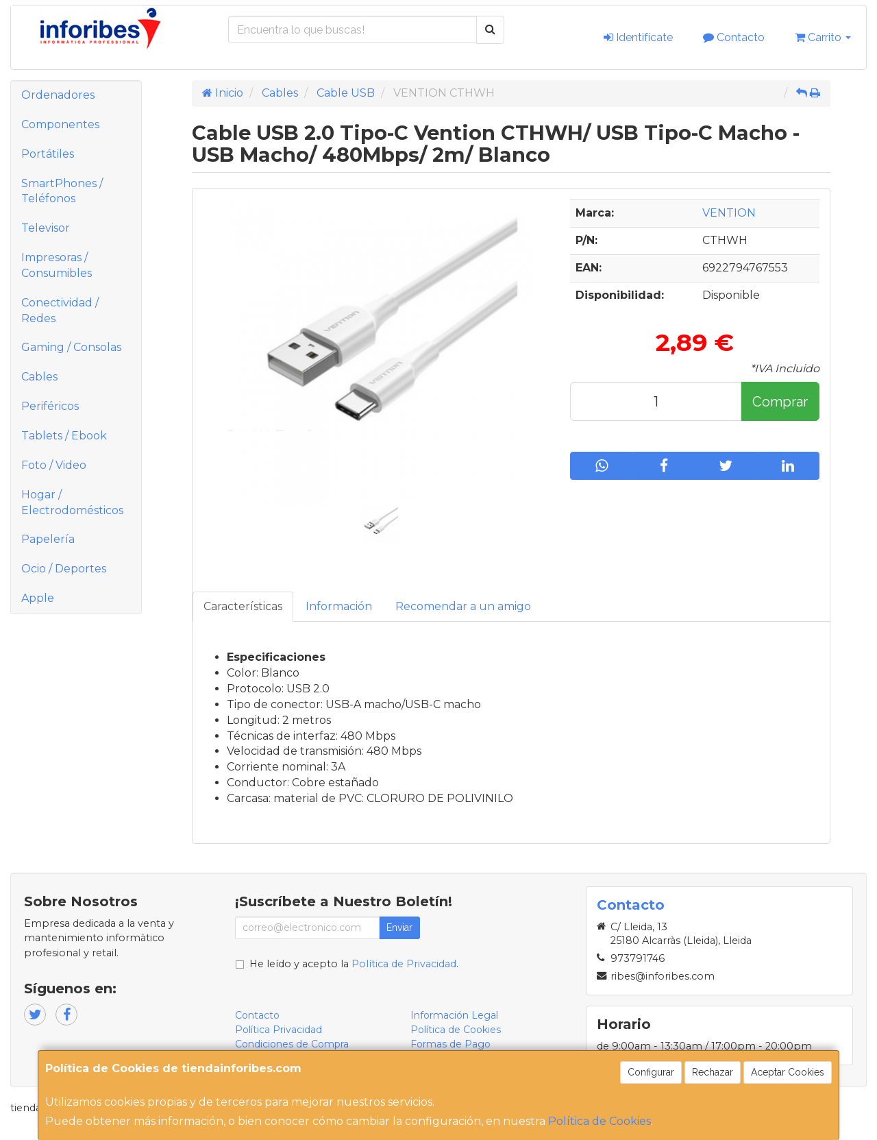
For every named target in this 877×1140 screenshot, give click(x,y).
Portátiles (47, 153)
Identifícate (638, 37)
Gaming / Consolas (71, 347)
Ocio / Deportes (63, 568)
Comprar (780, 401)
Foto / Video (53, 465)
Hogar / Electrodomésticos (72, 502)
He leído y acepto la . (353, 964)
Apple (37, 598)
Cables (39, 376)
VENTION (729, 212)
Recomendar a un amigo (463, 606)
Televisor (45, 227)
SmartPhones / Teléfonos (62, 191)
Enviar (399, 927)
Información (339, 606)
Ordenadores (58, 94)
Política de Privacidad (403, 964)
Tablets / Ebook (64, 435)
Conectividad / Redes (60, 310)
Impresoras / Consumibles (56, 265)
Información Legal (454, 1015)
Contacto (734, 37)
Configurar (651, 1072)
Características (242, 606)
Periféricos (50, 406)
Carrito (823, 37)
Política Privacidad (278, 1029)
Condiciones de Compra (292, 1044)
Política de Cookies (599, 1121)
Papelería (48, 539)
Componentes (60, 124)
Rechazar (712, 1072)
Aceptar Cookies (787, 1072)
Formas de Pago (450, 1044)
